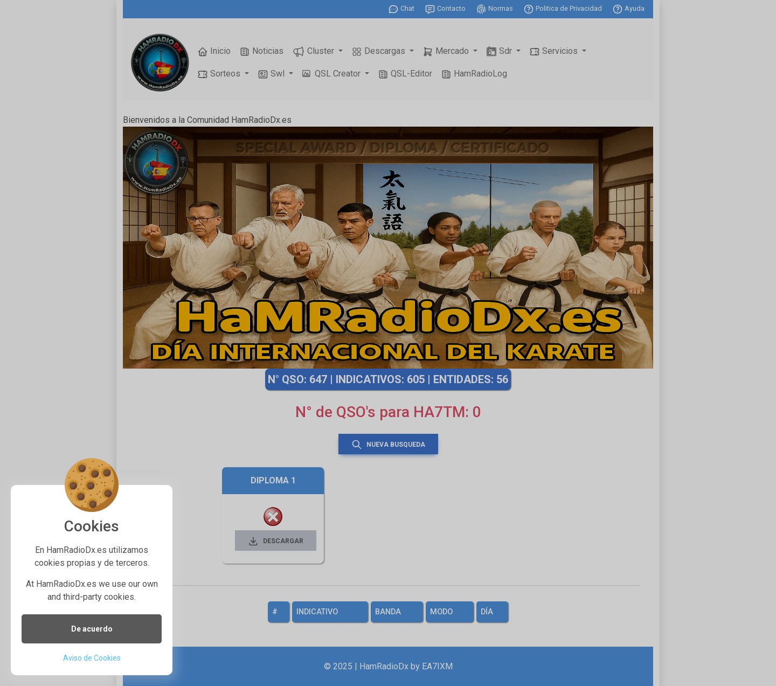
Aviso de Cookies (92, 658)
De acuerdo (92, 629)
